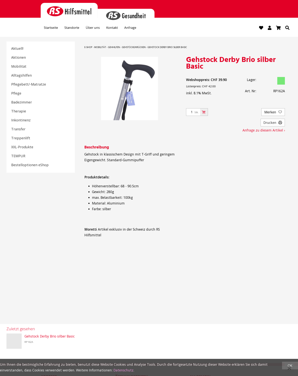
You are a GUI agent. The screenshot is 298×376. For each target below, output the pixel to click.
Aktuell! (17, 48)
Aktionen (18, 57)
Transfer (18, 129)
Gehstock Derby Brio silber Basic (167, 47)
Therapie (18, 111)
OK (290, 365)
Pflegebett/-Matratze (28, 84)
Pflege (16, 93)
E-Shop (88, 47)
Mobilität (18, 66)
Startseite (51, 28)
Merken (273, 112)
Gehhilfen (114, 47)
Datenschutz (123, 370)
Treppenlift (20, 138)
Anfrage (135, 28)
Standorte (74, 28)
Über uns (96, 28)
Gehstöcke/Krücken (134, 47)
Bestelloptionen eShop (30, 165)
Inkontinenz (21, 120)
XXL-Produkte (22, 147)
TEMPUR (18, 156)
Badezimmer (21, 102)
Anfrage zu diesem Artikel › (264, 130)
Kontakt (115, 28)
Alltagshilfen (21, 75)
